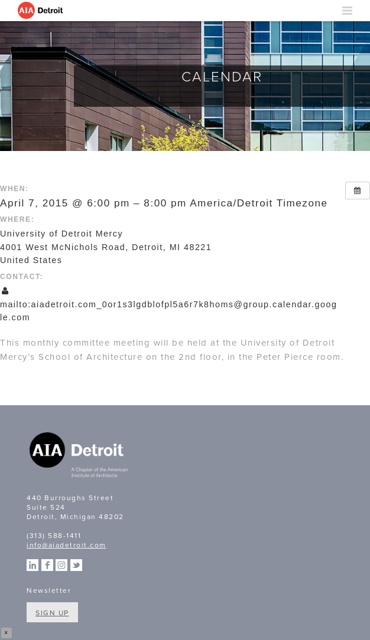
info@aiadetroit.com (66, 545)
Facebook (47, 565)
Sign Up (52, 613)
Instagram (61, 565)
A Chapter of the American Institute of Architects (80, 456)
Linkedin (32, 565)
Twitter (76, 565)
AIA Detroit (41, 10)
